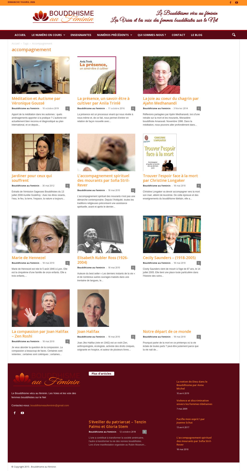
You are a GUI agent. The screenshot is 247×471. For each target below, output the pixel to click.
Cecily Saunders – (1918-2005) (169, 257)
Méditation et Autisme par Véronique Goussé (36, 101)
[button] (233, 35)
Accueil (20, 35)
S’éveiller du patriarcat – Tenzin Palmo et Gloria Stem (117, 424)
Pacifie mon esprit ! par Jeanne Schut (191, 420)
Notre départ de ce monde (167, 331)
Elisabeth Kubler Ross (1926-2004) (102, 260)
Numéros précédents (114, 35)
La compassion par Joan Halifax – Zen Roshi (40, 334)
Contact (178, 35)
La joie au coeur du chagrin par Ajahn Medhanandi (171, 101)
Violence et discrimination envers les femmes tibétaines (194, 402)
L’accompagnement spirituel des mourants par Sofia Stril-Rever (103, 180)
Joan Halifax (88, 331)
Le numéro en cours (48, 35)
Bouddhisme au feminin (25, 108)
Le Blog (196, 35)
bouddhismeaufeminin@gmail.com (49, 405)
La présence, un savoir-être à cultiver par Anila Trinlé (103, 101)
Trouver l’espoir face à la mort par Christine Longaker (170, 178)
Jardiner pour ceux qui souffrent (32, 178)
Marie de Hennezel (29, 257)
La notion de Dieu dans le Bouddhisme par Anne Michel (192, 385)
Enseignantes (81, 35)
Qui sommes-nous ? (152, 35)
